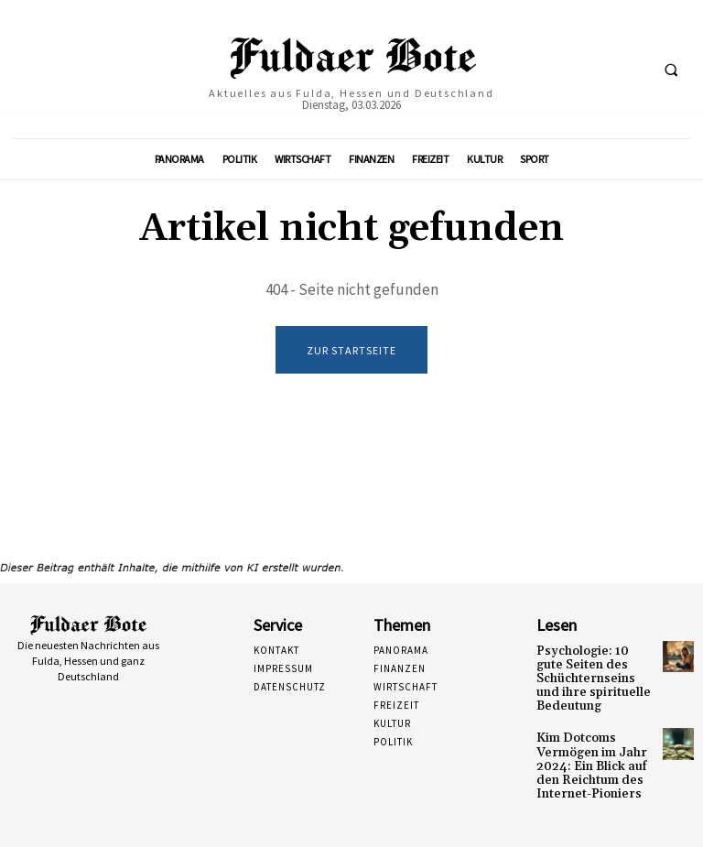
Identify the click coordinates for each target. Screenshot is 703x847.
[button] (671, 69)
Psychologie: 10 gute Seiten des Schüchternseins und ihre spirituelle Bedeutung (590, 676)
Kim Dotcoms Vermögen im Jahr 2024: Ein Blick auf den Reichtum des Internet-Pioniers (586, 755)
